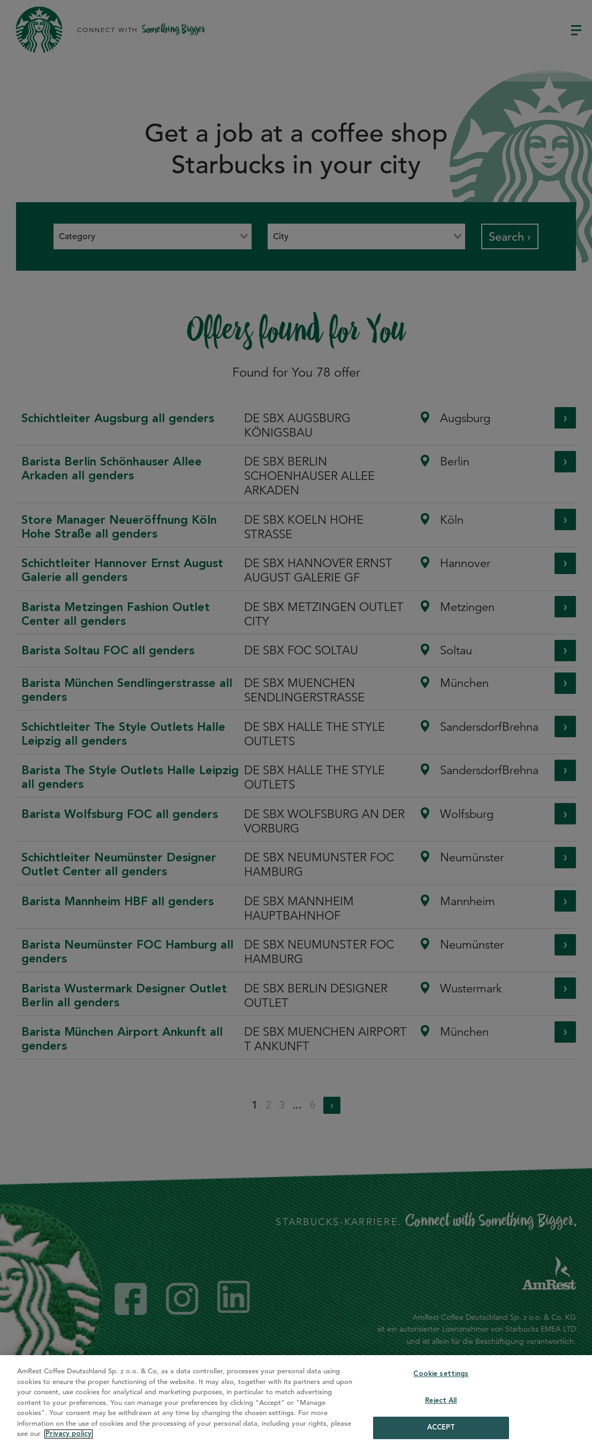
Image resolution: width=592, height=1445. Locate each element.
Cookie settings (440, 1374)
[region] (296, 1400)
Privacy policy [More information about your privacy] (68, 1434)
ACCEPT (441, 1427)
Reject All (441, 1400)
